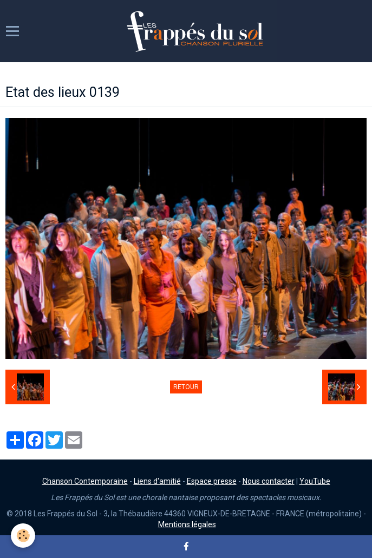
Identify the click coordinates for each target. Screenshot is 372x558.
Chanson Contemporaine (85, 481)
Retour (186, 387)
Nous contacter (269, 481)
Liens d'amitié (157, 481)
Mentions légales (187, 524)
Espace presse (212, 481)
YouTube (314, 481)
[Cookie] (23, 535)
